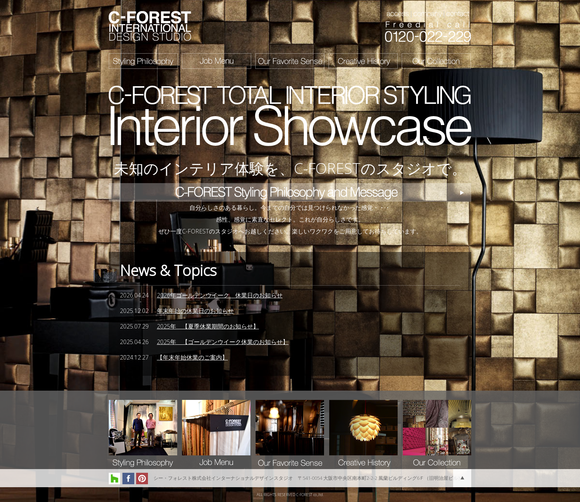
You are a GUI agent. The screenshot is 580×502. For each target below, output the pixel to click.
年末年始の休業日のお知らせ (195, 311)
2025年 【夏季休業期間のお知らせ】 (208, 326)
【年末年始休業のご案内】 (192, 357)
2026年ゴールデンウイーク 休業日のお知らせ (220, 295)
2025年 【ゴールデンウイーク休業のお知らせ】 (223, 342)
